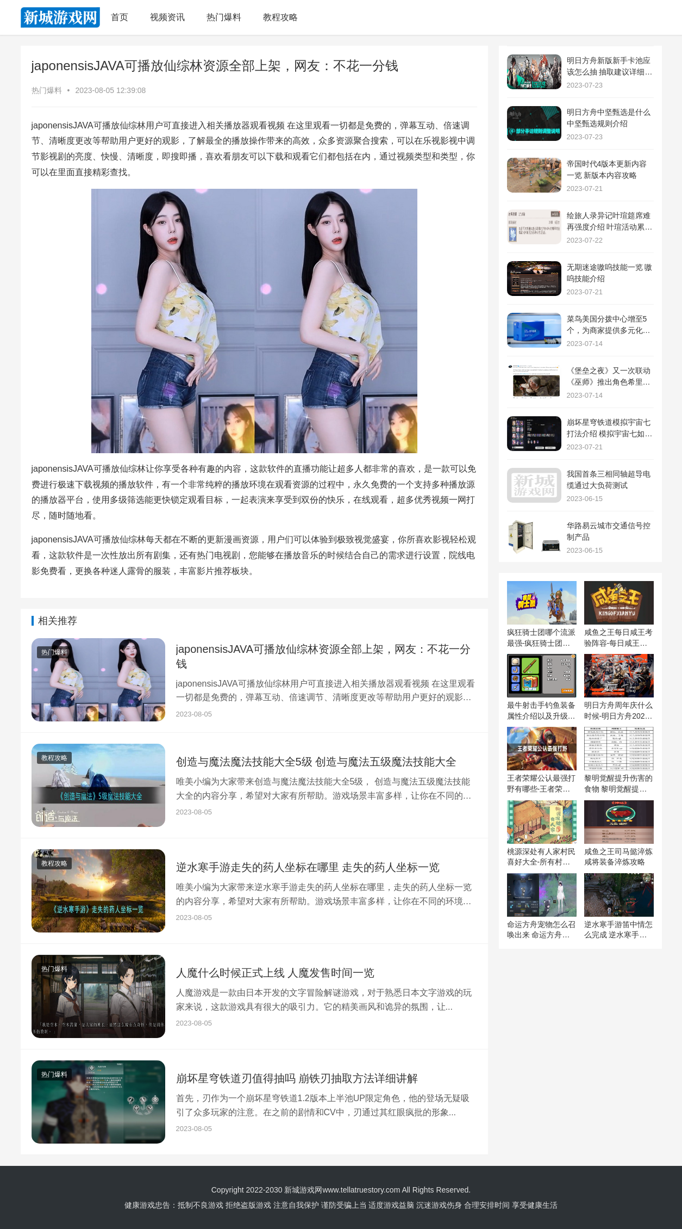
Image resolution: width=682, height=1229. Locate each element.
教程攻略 (280, 17)
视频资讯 (167, 17)
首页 (119, 17)
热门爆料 (224, 17)
